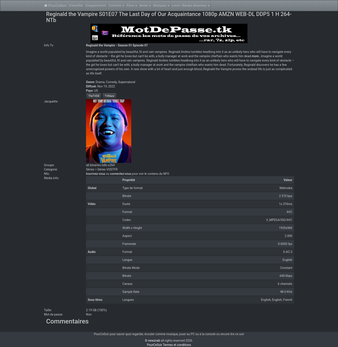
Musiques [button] (161, 5)
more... (256, 56)
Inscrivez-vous (95, 173)
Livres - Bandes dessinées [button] (191, 5)
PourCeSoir (55, 5)
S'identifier (76, 5)
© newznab (152, 340)
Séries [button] (145, 5)
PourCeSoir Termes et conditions (169, 345)
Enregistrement (96, 5)
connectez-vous (120, 173)
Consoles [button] (116, 5)
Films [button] (132, 5)
